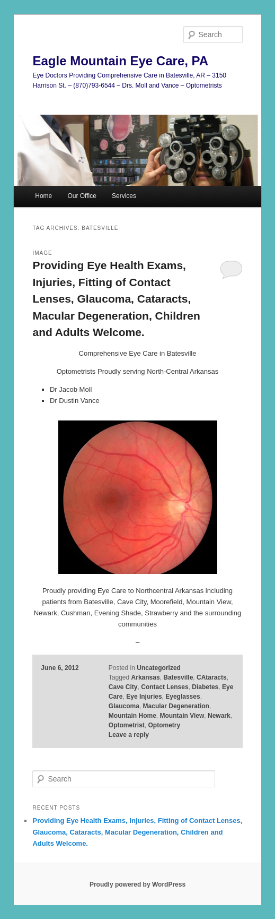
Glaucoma (124, 706)
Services (124, 196)
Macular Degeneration (176, 706)
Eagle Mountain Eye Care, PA (120, 61)
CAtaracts (212, 677)
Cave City (123, 687)
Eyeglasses (182, 696)
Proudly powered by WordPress (137, 884)
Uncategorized (159, 668)
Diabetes (205, 687)
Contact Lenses (164, 687)
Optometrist (127, 725)
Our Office (81, 196)
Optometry (164, 725)
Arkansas (145, 677)
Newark (219, 715)
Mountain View (182, 715)
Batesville (178, 677)
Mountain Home (132, 715)
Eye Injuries (144, 696)
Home (43, 196)
